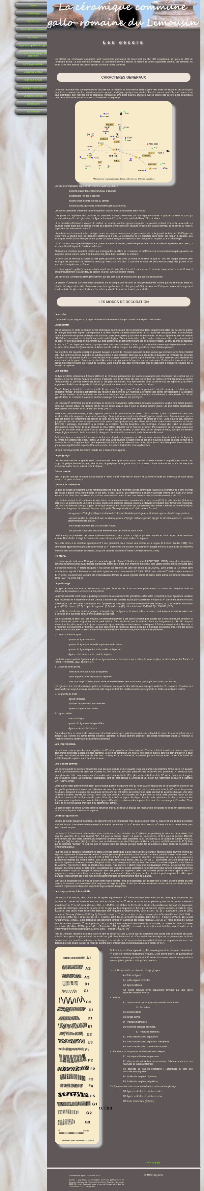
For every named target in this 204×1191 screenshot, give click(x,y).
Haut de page (153, 1162)
